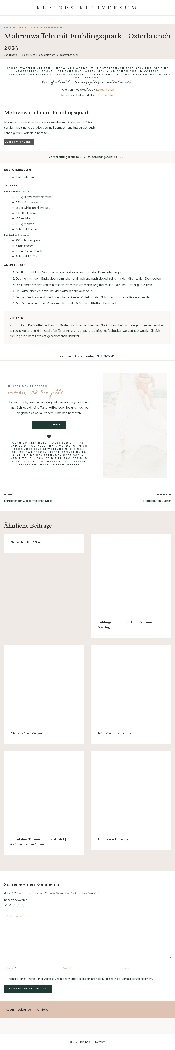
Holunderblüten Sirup (113, 733)
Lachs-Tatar (106, 95)
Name (11, 968)
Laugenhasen (105, 89)
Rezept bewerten (15, 900)
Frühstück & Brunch (32, 27)
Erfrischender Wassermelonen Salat (44, 497)
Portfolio (42, 1009)
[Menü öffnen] (87, 20)
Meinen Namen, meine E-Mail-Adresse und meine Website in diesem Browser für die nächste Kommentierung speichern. (80, 978)
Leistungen (25, 1009)
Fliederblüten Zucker (130, 497)
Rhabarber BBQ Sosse (26, 542)
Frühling (10, 27)
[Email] (87, 969)
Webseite (126, 968)
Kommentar (15, 916)
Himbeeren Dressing (112, 839)
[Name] (30, 969)
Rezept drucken (19, 142)
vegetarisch (56, 27)
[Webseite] (144, 969)
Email (67, 968)
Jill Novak (13, 54)
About (10, 1009)
